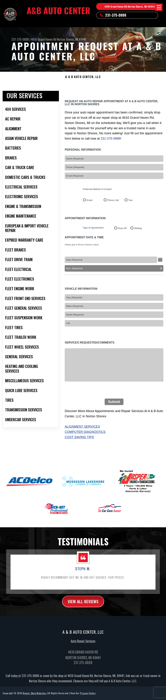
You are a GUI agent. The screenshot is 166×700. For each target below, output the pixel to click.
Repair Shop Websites (34, 695)
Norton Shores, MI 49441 (71, 39)
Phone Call (113, 200)
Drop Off (122, 228)
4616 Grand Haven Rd (43, 39)
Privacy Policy (87, 695)
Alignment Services (82, 426)
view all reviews (83, 603)
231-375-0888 (115, 15)
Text (130, 200)
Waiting (138, 228)
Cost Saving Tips (79, 437)
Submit (114, 402)
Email (89, 200)
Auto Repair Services (83, 643)
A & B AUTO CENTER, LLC (83, 77)
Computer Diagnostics (85, 432)
